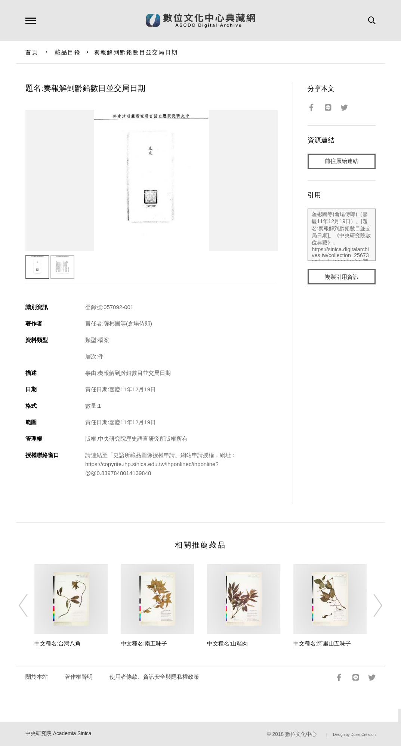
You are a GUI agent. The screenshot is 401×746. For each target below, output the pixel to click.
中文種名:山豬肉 (227, 643)
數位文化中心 (301, 734)
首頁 (31, 52)
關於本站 (36, 676)
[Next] (371, 605)
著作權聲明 (79, 676)
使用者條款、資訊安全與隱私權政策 (154, 676)
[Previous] (30, 605)
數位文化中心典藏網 (200, 20)
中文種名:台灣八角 (57, 643)
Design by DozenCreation (354, 735)
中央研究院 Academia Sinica (58, 733)
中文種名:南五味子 (144, 643)
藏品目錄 (68, 52)
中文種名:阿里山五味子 (322, 643)
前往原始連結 (341, 161)
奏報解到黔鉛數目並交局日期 (136, 52)
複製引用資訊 (341, 277)
